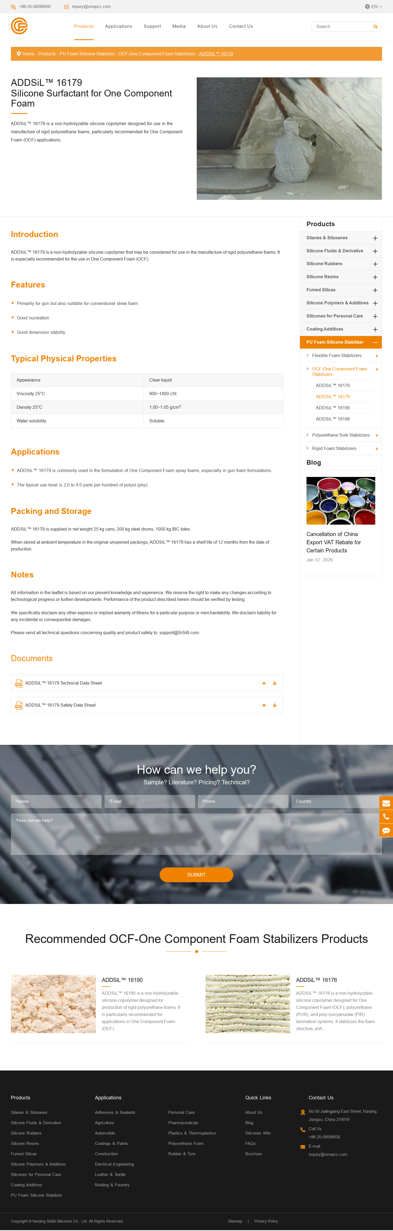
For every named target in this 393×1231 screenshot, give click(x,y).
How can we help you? (196, 770)
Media (179, 26)
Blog (313, 462)
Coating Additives (324, 329)
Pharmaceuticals (183, 1123)
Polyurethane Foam (186, 1144)
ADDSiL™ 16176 (333, 385)
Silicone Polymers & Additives (337, 303)
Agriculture (104, 1123)
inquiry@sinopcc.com (91, 6)
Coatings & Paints (111, 1144)
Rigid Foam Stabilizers (334, 448)
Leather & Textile (110, 1175)
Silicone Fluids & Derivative (334, 250)
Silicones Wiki (258, 1134)
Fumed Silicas (321, 289)
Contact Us (241, 26)
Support (152, 26)
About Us (207, 26)
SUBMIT (196, 875)
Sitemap (235, 1222)
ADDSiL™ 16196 (333, 418)
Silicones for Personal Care (334, 316)
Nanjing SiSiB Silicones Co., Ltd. (60, 1222)
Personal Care (181, 1113)
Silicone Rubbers (324, 263)
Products (84, 26)
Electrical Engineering (114, 1165)
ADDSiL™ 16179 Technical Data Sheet (58, 683)
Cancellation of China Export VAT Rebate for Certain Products (333, 542)
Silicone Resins (322, 276)
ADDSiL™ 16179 (216, 53)
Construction (106, 1155)
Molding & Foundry (112, 1186)
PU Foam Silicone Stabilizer (87, 53)
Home (28, 53)
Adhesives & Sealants (115, 1113)
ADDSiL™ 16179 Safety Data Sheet (55, 705)
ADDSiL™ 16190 (333, 407)
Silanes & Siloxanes (327, 237)
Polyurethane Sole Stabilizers (341, 434)
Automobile (105, 1134)
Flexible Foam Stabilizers (337, 355)
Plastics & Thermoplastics (192, 1134)
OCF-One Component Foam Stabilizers (157, 53)
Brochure (253, 1155)
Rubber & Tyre (181, 1155)
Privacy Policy (266, 1222)
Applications (118, 26)
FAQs (250, 1144)
